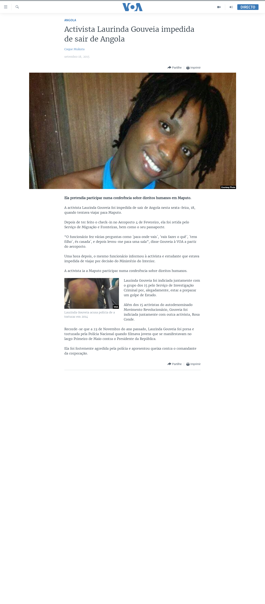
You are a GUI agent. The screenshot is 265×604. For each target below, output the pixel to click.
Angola (70, 20)
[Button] (174, 68)
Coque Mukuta (74, 49)
